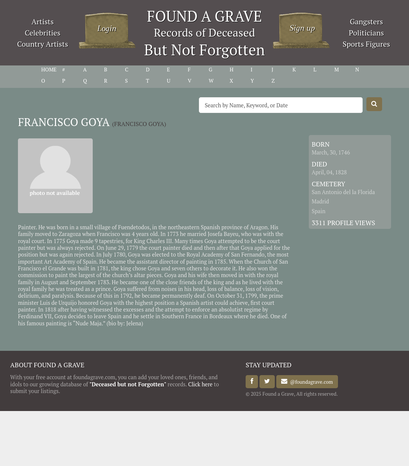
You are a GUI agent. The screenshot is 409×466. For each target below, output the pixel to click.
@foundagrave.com (310, 381)
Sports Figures (366, 44)
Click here (200, 384)
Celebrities (42, 33)
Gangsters (366, 21)
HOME (48, 69)
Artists (42, 21)
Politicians (366, 33)
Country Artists (42, 44)
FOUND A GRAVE (204, 16)
